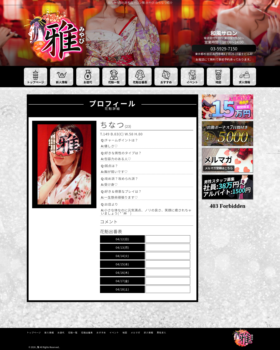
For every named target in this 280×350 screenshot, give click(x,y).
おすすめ (101, 332)
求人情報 (148, 332)
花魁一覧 (73, 332)
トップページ (34, 332)
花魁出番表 (87, 332)
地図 (124, 332)
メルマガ (135, 332)
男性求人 (161, 332)
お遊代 (61, 332)
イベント (114, 332)
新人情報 (49, 332)
